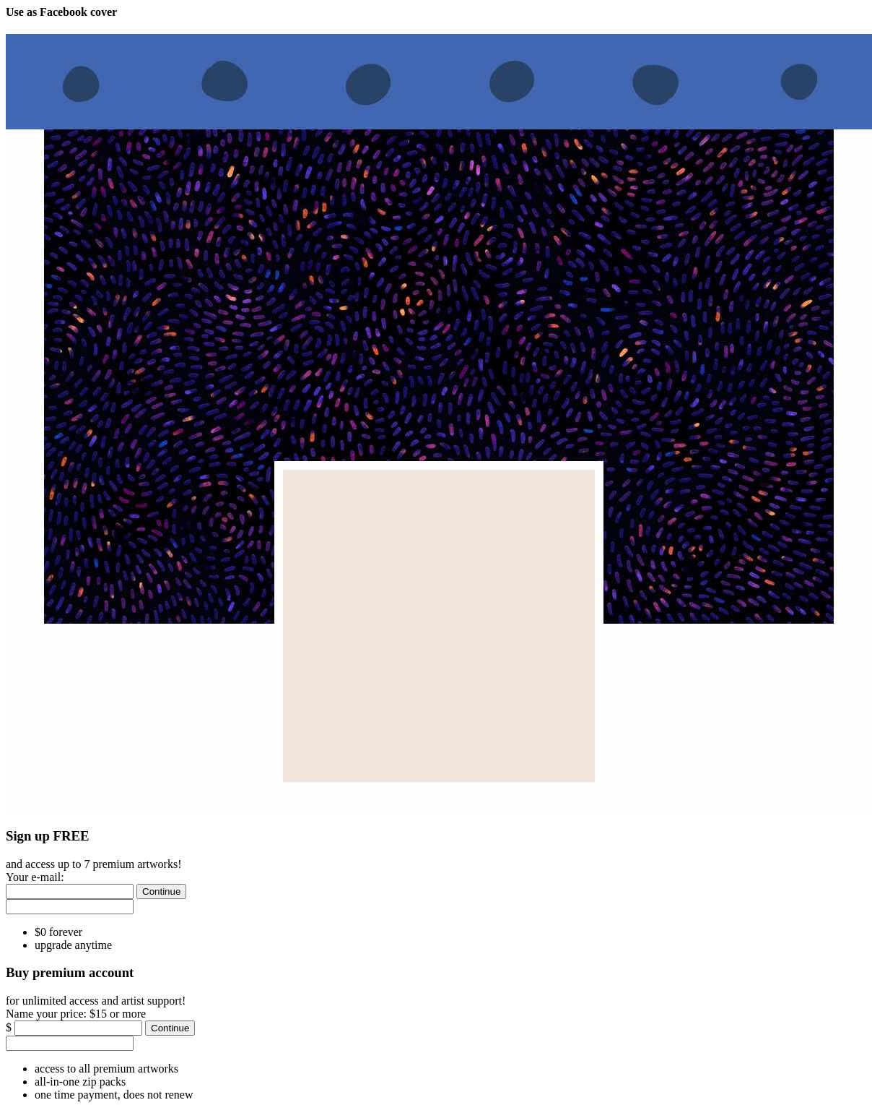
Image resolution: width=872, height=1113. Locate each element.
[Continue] (161, 891)
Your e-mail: (35, 877)
